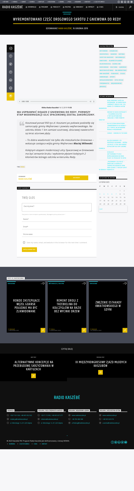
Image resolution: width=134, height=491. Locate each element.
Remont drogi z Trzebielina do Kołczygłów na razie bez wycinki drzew (67, 348)
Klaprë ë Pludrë (115, 102)
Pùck (69, 2)
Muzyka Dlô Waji (106, 112)
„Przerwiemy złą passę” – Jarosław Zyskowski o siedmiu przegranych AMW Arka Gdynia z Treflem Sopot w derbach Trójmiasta (113, 207)
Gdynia (121, 96)
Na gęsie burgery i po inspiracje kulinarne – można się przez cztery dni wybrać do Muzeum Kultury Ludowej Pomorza (113, 186)
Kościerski (104, 109)
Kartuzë (40, 2)
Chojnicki (113, 93)
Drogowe (67, 35)
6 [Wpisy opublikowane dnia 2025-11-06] (111, 236)
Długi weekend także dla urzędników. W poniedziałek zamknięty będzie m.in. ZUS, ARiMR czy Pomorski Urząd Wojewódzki (112, 146)
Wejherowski (116, 125)
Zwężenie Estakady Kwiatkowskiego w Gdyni (108, 348)
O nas (101, 7)
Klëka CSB (116, 105)
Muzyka (68, 7)
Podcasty (56, 7)
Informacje (32, 7)
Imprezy (91, 7)
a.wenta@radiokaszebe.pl (111, 465)
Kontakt (87, 2)
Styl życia (119, 122)
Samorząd (104, 118)
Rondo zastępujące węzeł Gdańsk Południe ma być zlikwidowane (26, 348)
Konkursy (79, 7)
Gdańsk (114, 96)
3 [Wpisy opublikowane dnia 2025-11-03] (99, 236)
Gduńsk (31, 2)
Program (44, 7)
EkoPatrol (104, 96)
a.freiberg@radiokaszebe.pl (81, 465)
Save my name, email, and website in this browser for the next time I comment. (57, 284)
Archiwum (76, 219)
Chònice (14, 2)
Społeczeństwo (106, 122)
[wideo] (103, 128)
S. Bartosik (11, 371)
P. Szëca (52, 371)
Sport (112, 118)
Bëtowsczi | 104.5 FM (56, 325)
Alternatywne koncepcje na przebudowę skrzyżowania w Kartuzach (33, 407)
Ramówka (12, 486)
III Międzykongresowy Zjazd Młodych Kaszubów (101, 405)
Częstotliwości (99, 2)
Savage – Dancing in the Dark (117, 175)
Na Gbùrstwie (120, 112)
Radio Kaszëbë (12, 7)
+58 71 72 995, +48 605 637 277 (52, 457)
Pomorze (114, 115)
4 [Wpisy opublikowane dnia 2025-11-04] (103, 236)
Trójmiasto (104, 125)
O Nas (35, 486)
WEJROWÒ (77, 2)
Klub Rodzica (105, 105)
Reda (22, 208)
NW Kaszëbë (104, 115)
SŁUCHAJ (120, 7)
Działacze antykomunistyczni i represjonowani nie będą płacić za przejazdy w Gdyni (116, 197)
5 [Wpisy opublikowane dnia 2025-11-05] (107, 236)
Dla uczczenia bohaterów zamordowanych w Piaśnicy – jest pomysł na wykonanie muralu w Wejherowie (117, 168)
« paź (101, 251)
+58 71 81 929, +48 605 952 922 (21, 457)
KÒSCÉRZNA (51, 2)
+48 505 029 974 (108, 461)
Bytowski (104, 93)
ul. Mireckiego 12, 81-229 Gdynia (21, 465)
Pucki (122, 115)
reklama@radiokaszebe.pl (49, 461)
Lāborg (61, 2)
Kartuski (103, 102)
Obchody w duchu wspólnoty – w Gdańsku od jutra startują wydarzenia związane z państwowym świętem (113, 158)
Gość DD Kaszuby (106, 99)
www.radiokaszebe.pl (79, 457)
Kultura (113, 109)
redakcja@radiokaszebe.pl (19, 461)
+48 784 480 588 (77, 461)
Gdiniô (23, 2)
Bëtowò (5, 2)
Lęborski (122, 109)
